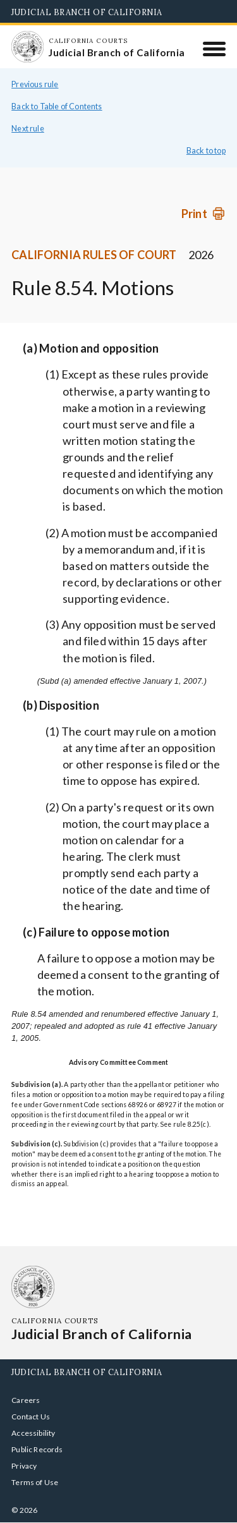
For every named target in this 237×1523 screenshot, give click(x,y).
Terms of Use (34, 1482)
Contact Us (30, 1416)
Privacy (24, 1466)
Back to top (206, 150)
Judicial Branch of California (86, 12)
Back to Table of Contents (56, 106)
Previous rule (34, 84)
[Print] (203, 213)
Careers (25, 1400)
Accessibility (33, 1433)
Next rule (27, 128)
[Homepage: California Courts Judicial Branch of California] (27, 47)
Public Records (37, 1449)
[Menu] (215, 49)
